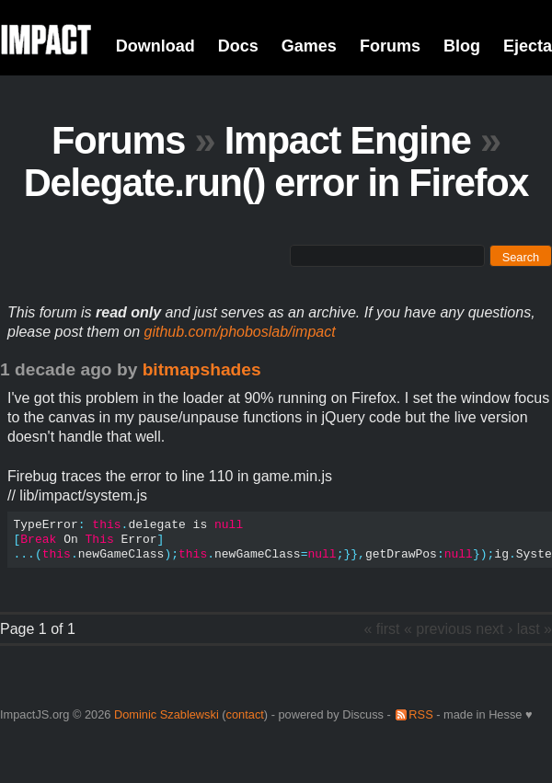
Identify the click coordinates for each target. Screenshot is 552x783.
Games (309, 46)
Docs (238, 46)
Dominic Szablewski (166, 714)
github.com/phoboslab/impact (240, 332)
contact (245, 714)
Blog (461, 46)
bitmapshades (202, 369)
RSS (420, 714)
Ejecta (527, 46)
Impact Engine (347, 140)
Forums (390, 46)
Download (155, 46)
